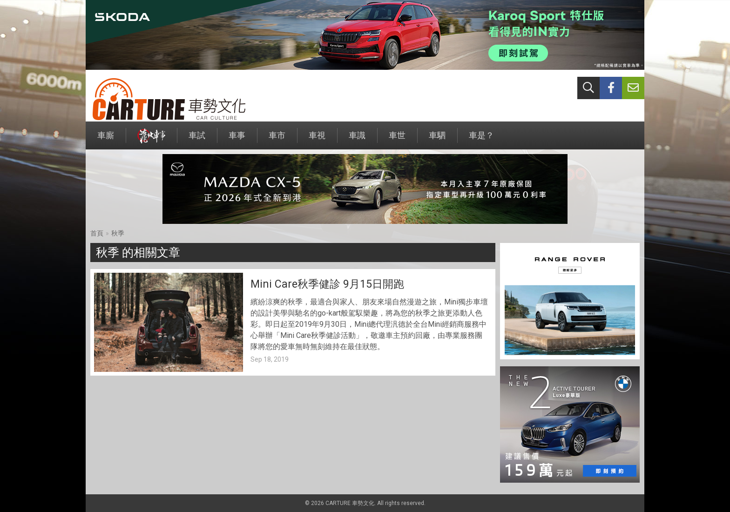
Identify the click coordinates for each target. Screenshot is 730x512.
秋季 (117, 233)
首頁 (96, 233)
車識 (357, 139)
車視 (317, 139)
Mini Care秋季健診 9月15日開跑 (327, 284)
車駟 (437, 139)
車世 (397, 139)
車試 (197, 139)
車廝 (106, 139)
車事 (237, 139)
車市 (277, 139)
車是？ (481, 139)
